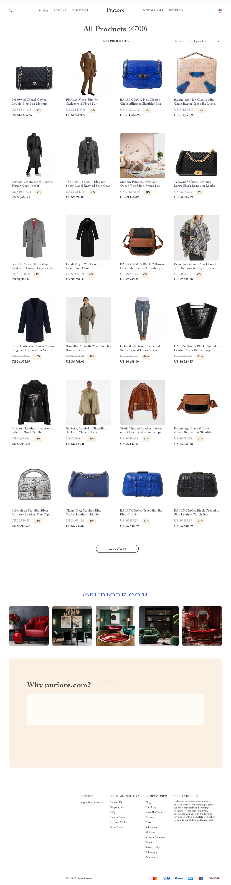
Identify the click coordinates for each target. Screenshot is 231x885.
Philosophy (151, 852)
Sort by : (179, 41)
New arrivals (153, 10)
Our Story (150, 807)
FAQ (112, 812)
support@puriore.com (91, 802)
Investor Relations (155, 837)
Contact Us (116, 802)
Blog (148, 802)
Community (151, 857)
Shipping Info (117, 807)
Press (148, 822)
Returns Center (118, 817)
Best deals (80, 10)
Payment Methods (120, 822)
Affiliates (150, 832)
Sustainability (152, 847)
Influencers (151, 827)
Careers (149, 817)
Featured (175, 10)
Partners (149, 842)
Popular (60, 10)
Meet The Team (154, 812)
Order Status (117, 827)
